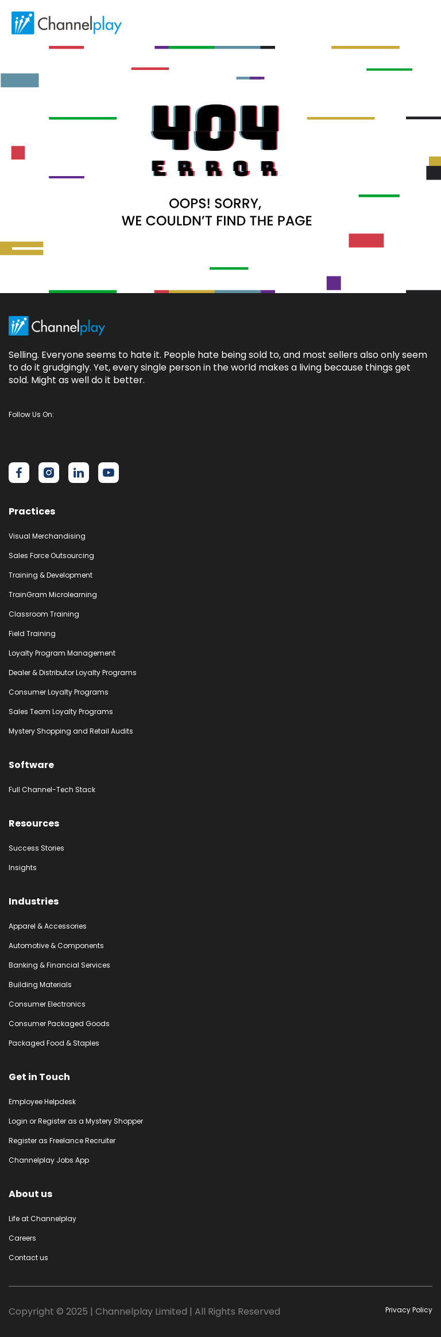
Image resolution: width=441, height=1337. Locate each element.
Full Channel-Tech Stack (52, 789)
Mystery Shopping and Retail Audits (71, 731)
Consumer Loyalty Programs (59, 692)
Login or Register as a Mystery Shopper (76, 1121)
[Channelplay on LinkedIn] (78, 472)
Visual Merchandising (47, 536)
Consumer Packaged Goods (59, 1023)
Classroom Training (44, 614)
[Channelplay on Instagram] (48, 472)
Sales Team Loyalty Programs (61, 711)
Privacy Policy (408, 1310)
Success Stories (36, 848)
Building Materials (40, 984)
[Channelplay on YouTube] (108, 472)
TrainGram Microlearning (53, 594)
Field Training (32, 633)
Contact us (28, 1257)
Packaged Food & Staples (54, 1043)
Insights (23, 867)
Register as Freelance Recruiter (62, 1140)
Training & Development (50, 575)
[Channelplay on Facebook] (19, 472)
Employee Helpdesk (42, 1101)
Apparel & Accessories (48, 926)
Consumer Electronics (47, 1004)
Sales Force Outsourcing (51, 555)
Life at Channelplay (42, 1218)
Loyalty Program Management (62, 653)
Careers (22, 1238)
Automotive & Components (56, 945)
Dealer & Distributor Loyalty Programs (73, 672)
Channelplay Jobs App (49, 1160)
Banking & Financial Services (59, 965)
